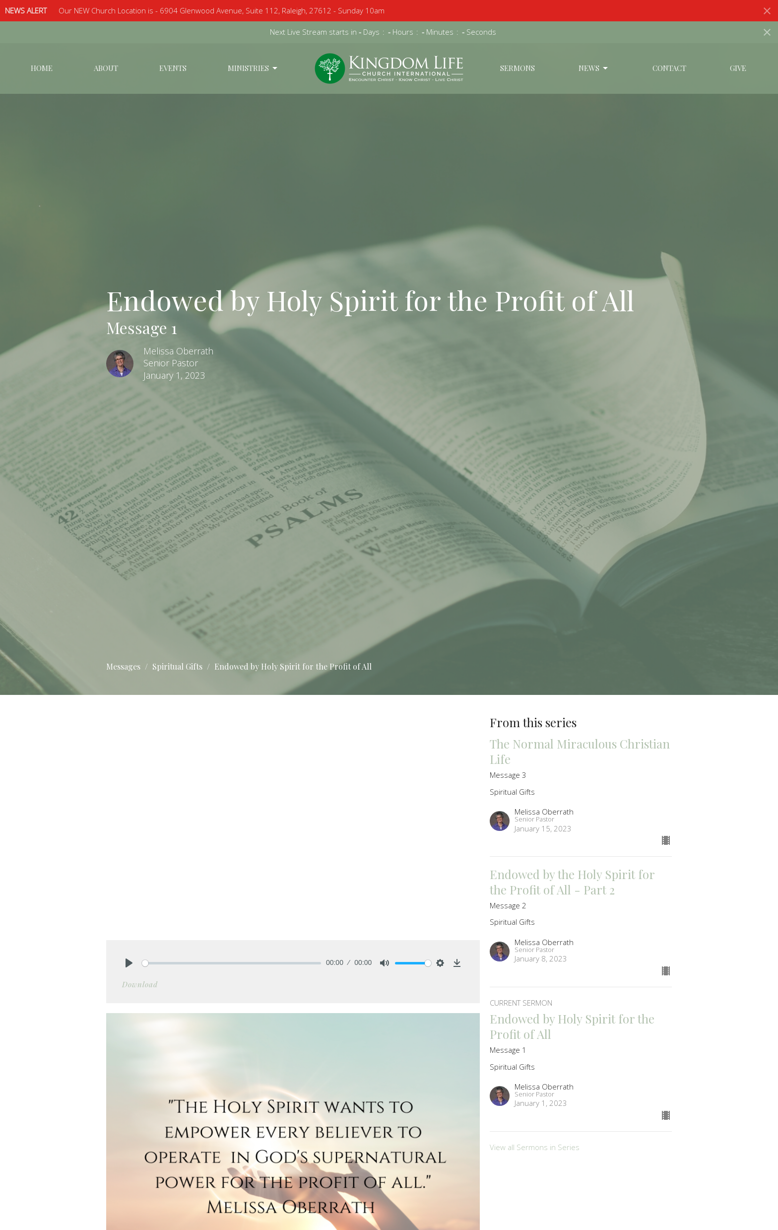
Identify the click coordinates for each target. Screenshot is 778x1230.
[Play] (129, 963)
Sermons (517, 68)
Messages (123, 666)
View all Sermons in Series (535, 1147)
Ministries (253, 68)
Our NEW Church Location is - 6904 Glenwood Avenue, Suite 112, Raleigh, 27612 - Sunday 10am (222, 10)
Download (140, 984)
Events (173, 68)
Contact (669, 68)
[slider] (231, 963)
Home (42, 68)
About (106, 68)
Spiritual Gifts (177, 666)
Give (738, 68)
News (594, 68)
